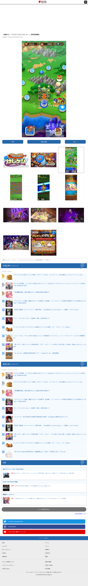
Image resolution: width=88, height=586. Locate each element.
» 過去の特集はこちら (80, 513)
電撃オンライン (6, 259)
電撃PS (47, 549)
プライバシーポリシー (8, 565)
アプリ (14, 259)
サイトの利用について (8, 561)
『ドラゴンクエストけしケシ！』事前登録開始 (30, 259)
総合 (3, 542)
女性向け (47, 553)
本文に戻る (44, 141)
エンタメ (4, 546)
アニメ (47, 546)
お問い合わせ (6, 568)
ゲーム (47, 542)
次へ (74, 141)
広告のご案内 (49, 565)
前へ (13, 141)
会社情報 (47, 568)
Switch (4, 553)
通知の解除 (48, 561)
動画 (46, 556)
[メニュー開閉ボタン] (85, 2)
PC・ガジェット (6, 549)
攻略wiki (4, 556)
